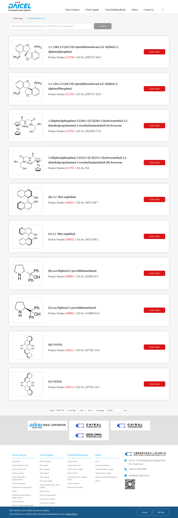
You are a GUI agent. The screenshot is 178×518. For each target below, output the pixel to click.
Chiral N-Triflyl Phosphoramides (23, 495)
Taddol (14, 481)
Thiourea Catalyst (18, 463)
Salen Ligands (44, 467)
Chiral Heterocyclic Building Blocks (77, 468)
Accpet (144, 512)
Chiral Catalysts (72, 9)
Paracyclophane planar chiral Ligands (49, 476)
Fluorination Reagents (102, 455)
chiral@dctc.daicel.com (139, 465)
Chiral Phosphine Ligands (48, 497)
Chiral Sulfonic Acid (19, 459)
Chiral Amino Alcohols (75, 459)
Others (135, 9)
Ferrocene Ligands (46, 471)
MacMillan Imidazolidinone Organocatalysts (21, 486)
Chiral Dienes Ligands (47, 493)
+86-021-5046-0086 (138, 458)
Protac (97, 451)
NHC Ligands (44, 463)
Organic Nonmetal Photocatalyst (106, 467)
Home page (18, 18)
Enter (125, 410)
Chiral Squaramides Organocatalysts (18, 468)
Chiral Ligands (92, 9)
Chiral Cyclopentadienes (48, 485)
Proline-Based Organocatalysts (22, 477)
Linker (97, 471)
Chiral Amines (72, 451)
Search (103, 26)
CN (162, 10)
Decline (160, 512)
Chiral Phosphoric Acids (20, 455)
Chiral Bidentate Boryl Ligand (50, 500)
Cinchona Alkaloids (18, 473)
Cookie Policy (71, 514)
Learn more (154, 52)
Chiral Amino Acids (74, 455)
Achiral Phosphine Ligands (104, 459)
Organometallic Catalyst (103, 463)
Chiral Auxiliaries (73, 473)
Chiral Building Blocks (115, 9)
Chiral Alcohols (72, 463)
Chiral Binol (16, 451)
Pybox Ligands (45, 459)
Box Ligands (44, 455)
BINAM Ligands (45, 451)
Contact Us (149, 9)
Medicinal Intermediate (75, 477)
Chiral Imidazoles (18, 491)
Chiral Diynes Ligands (47, 489)
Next (90, 410)
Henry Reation (45, 481)
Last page (100, 410)
